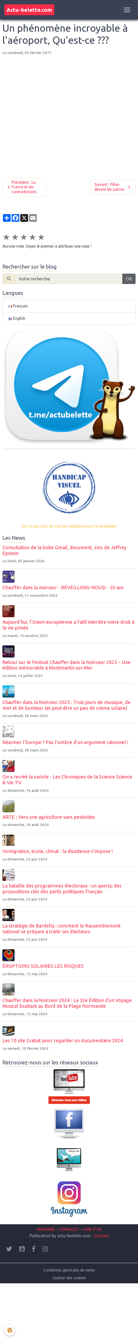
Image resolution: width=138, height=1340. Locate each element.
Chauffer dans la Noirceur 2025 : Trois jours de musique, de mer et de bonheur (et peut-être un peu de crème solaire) (66, 705)
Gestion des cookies (69, 1278)
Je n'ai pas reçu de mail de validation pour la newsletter (69, 526)
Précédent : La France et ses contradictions (21, 187)
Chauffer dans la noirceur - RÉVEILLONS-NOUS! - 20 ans (63, 587)
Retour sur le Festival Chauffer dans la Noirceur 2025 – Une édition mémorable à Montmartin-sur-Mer (66, 665)
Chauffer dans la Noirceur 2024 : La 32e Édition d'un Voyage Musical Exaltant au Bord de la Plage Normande (67, 1003)
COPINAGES (68, 1229)
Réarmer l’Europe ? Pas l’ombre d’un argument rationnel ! (65, 742)
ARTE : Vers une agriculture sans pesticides (48, 817)
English (16, 318)
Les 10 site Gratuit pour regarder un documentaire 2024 (62, 1040)
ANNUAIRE (46, 1229)
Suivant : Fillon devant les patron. (113, 186)
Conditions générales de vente (69, 1270)
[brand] (29, 9)
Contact (101, 1235)
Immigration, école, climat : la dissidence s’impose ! (57, 851)
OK (129, 278)
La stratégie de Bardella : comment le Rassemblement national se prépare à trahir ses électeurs (61, 928)
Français (18, 306)
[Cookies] (9, 1330)
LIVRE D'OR (91, 1229)
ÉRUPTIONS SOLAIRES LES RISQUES (43, 966)
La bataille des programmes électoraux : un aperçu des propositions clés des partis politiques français (62, 888)
